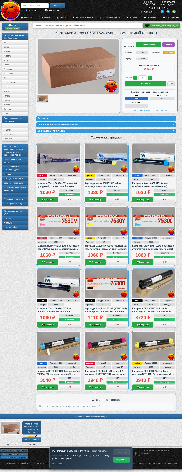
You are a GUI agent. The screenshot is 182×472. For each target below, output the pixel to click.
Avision (7, 105)
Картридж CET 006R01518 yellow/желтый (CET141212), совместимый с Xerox (152, 375)
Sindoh (7, 100)
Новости (7, 218)
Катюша (7, 109)
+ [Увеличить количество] (150, 78)
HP (5, 42)
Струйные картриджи (13, 183)
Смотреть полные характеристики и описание (149, 110)
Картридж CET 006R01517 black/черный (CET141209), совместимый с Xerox (152, 312)
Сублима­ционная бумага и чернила (15, 188)
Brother (7, 51)
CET (5, 125)
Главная (26, 17)
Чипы (6, 195)
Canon (6, 47)
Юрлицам (168, 44)
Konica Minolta (10, 82)
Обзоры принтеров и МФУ (13, 212)
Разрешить (121, 460)
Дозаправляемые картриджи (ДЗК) (11, 168)
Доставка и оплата (83, 17)
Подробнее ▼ (58, 463)
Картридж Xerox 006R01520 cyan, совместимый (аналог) (32, 428)
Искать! (57, 5)
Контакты (44, 17)
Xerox (6, 60)
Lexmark (7, 65)
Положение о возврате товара (14, 455)
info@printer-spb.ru (110, 17)
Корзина (131, 17)
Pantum (7, 96)
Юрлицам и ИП (171, 17)
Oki (5, 78)
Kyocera (7, 56)
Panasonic (8, 74)
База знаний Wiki (11, 227)
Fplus (6, 114)
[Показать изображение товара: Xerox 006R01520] (42, 98)
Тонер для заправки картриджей (12, 119)
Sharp (6, 91)
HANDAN (8, 139)
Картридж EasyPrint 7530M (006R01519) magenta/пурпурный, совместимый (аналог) (58, 249)
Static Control (9, 134)
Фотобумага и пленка (13, 178)
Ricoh (6, 87)
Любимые (150, 17)
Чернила (7, 174)
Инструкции (9, 223)
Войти (61, 17)
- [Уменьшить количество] (135, 78)
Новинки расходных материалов (14, 458)
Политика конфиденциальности (14, 451)
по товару (31, 10)
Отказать (121, 452)
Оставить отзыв (148, 44)
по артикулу (52, 10)
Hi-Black (7, 130)
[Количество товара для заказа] (143, 77)
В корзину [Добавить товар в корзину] (145, 83)
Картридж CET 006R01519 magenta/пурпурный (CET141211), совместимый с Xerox (106, 375)
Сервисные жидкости (13, 199)
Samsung (8, 69)
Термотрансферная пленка (12, 160)
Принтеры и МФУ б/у (13, 204)
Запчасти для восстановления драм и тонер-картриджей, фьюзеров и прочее (14, 150)
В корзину (48, 200)
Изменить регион (12, 28)
